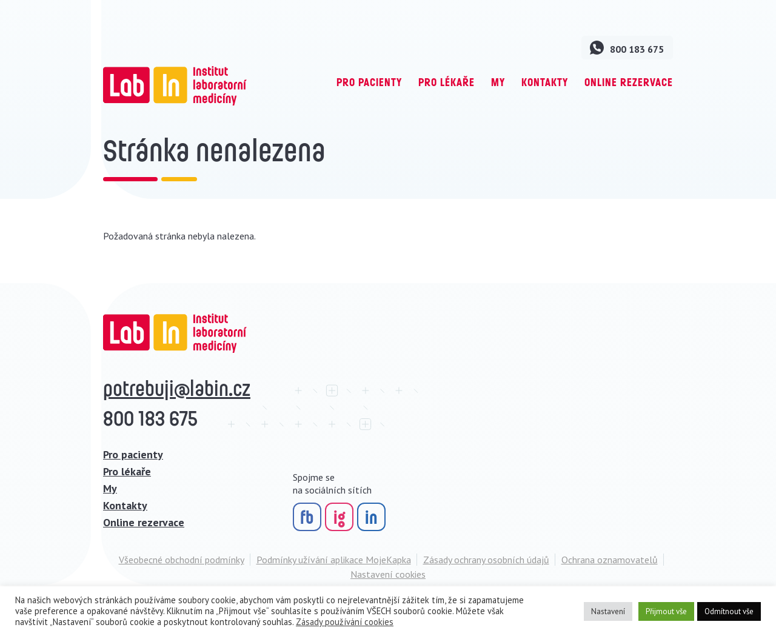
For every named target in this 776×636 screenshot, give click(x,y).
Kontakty (544, 82)
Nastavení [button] (608, 611)
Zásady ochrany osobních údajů (486, 560)
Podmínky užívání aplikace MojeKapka (333, 560)
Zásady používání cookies (344, 622)
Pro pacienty (369, 82)
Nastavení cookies (388, 574)
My (498, 82)
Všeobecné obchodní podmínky (181, 560)
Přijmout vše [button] (666, 611)
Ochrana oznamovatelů (609, 560)
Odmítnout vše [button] (729, 611)
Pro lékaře (446, 82)
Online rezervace (628, 82)
